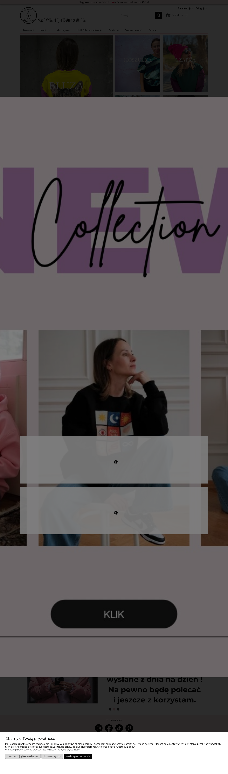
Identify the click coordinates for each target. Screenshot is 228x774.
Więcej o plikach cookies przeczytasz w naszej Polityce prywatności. (43, 749)
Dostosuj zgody (52, 756)
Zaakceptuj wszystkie (78, 756)
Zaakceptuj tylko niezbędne (22, 756)
